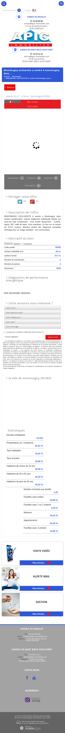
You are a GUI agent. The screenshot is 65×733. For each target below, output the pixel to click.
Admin (48, 718)
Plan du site (18, 718)
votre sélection (9, 10)
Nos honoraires (37, 718)
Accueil (7, 76)
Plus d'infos (41, 562)
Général (8, 243)
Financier (27, 243)
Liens (44, 718)
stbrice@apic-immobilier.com (35, 657)
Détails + (18, 243)
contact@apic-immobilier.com (35, 636)
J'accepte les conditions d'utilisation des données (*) (25, 332)
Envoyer (53, 337)
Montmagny (16, 76)
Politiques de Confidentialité (35, 366)
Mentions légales (27, 718)
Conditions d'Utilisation (53, 366)
